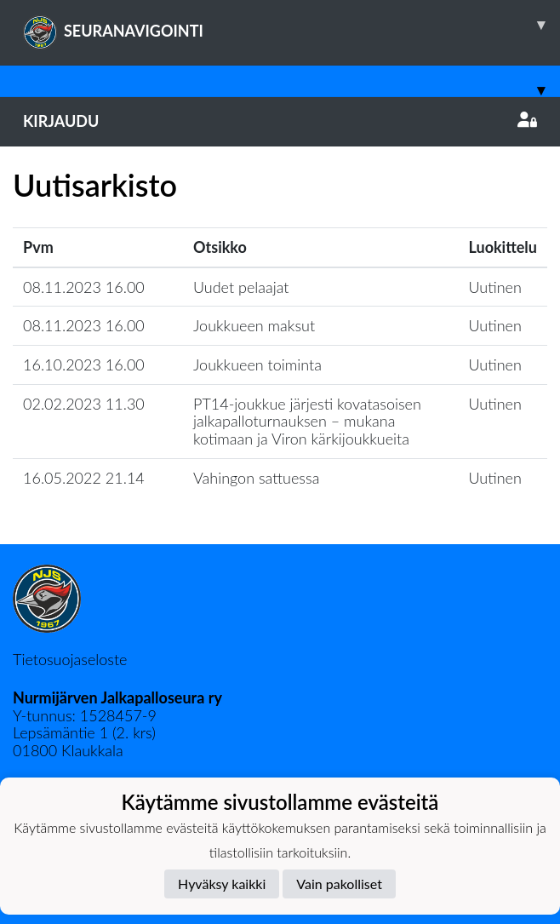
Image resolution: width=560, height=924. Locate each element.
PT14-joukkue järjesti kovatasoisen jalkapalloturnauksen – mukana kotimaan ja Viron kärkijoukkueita (307, 421)
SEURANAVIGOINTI (291, 24)
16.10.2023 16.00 (84, 364)
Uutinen (495, 287)
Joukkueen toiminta (257, 364)
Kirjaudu (280, 121)
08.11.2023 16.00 (84, 287)
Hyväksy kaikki (222, 883)
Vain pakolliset (339, 883)
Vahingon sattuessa (256, 477)
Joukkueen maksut (254, 325)
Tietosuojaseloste (70, 659)
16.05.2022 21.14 (84, 477)
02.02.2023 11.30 (84, 403)
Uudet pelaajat (241, 287)
